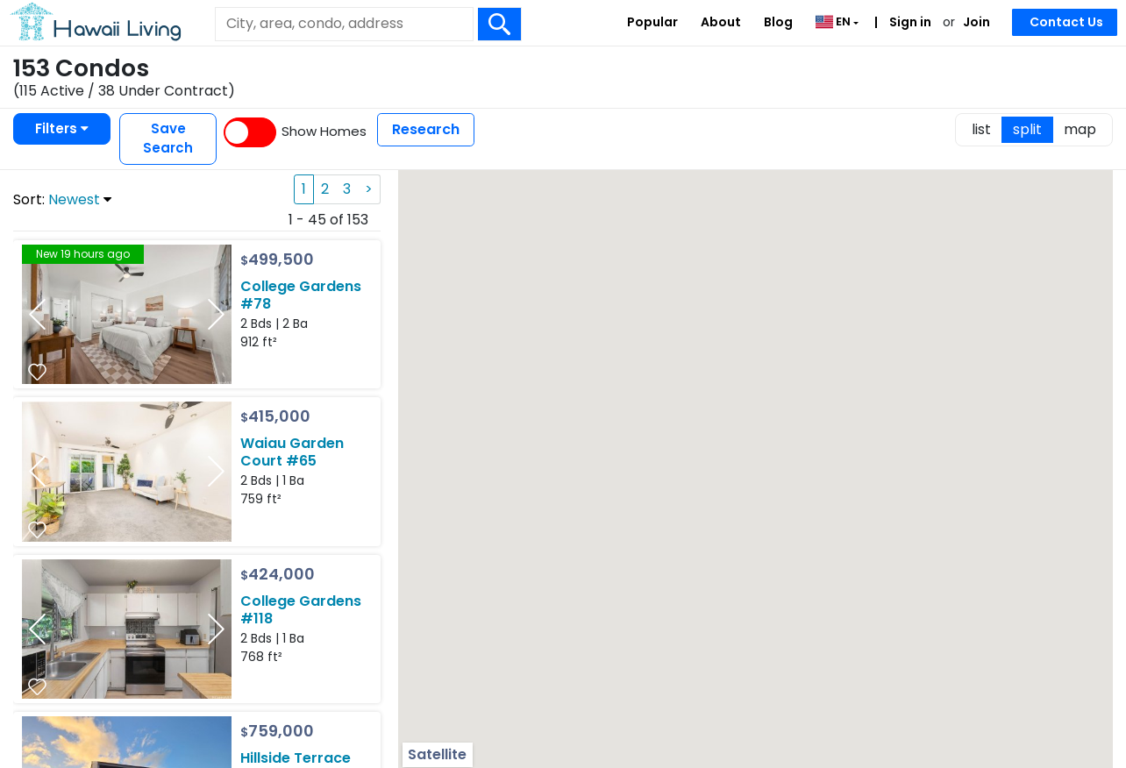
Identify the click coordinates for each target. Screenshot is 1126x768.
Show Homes (324, 131)
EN (834, 21)
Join (976, 22)
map (1080, 129)
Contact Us (1066, 22)
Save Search (168, 138)
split (1027, 129)
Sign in (909, 22)
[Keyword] (343, 23)
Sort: (62, 199)
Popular (652, 22)
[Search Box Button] (500, 24)
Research (426, 129)
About (721, 22)
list (981, 129)
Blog (778, 22)
